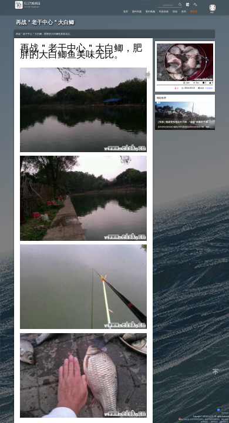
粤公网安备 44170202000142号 (188, 419)
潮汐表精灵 (223, 422)
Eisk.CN (209, 416)
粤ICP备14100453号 (211, 419)
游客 (210, 12)
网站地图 (224, 419)
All (215, 416)
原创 (170, 10)
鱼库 (181, 10)
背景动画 (222, 413)
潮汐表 (192, 10)
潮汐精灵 (214, 422)
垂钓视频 (140, 10)
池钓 (188, 83)
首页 (110, 10)
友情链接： (204, 422)
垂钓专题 (124, 10)
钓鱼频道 (209, 88)
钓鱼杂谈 (157, 10)
